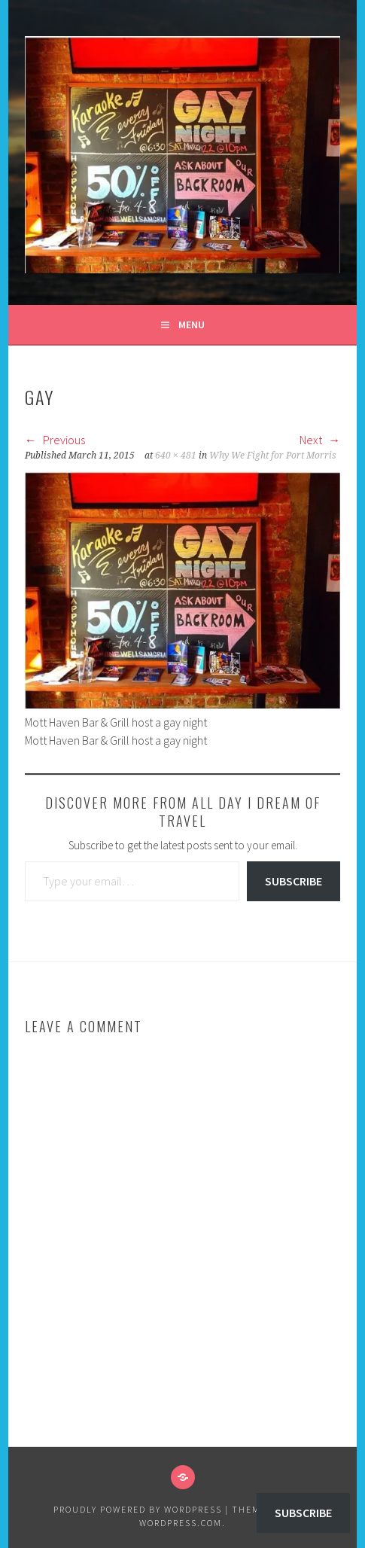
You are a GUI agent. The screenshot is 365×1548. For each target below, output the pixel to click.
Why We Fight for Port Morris (272, 455)
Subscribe (293, 880)
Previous (55, 439)
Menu (191, 324)
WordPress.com (180, 1522)
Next (320, 439)
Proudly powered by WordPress (137, 1509)
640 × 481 (175, 455)
